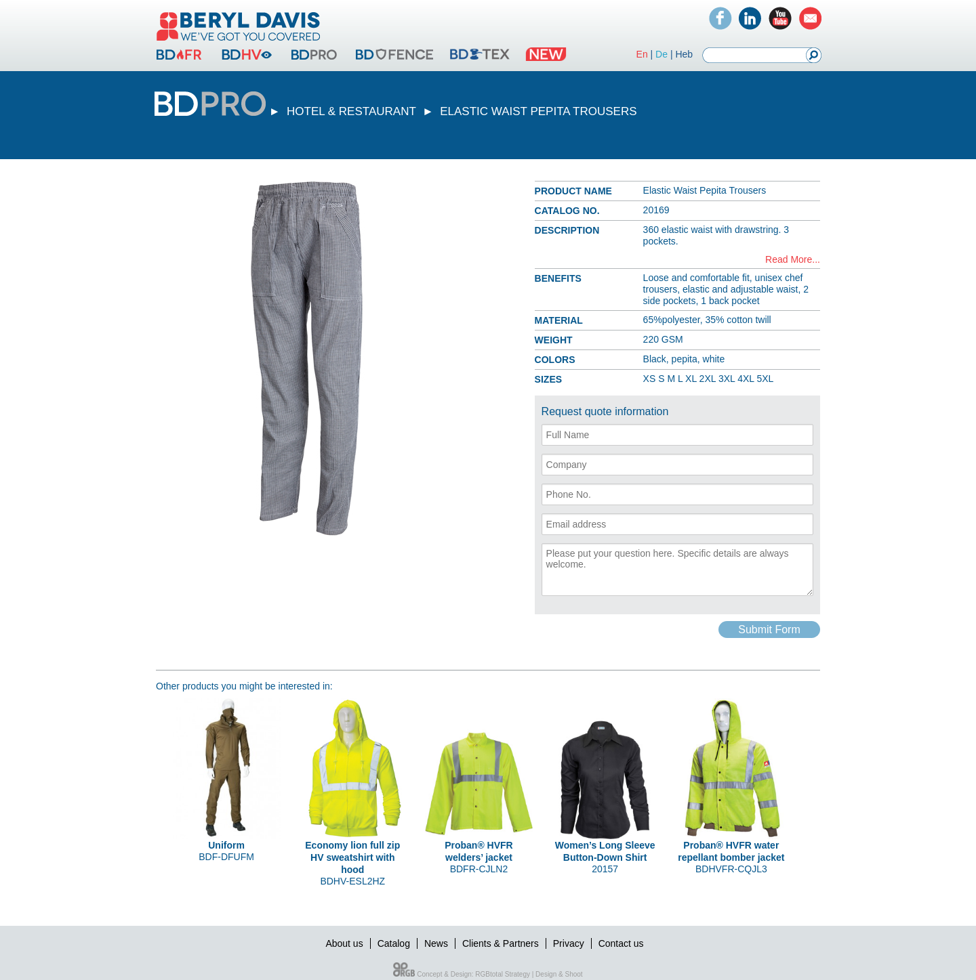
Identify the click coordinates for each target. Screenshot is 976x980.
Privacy (568, 943)
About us (344, 943)
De (661, 54)
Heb (684, 54)
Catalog (394, 943)
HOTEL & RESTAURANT (351, 111)
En (642, 54)
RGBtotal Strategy (502, 974)
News (436, 943)
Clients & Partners (500, 943)
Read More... (792, 259)
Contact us (621, 943)
